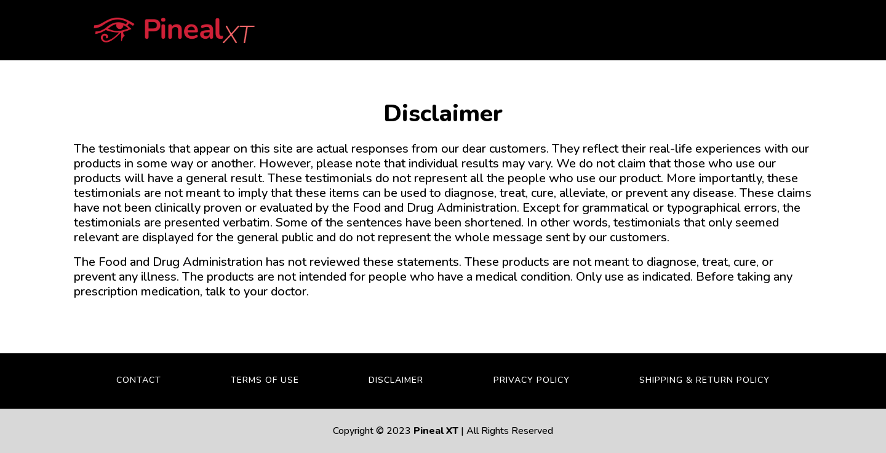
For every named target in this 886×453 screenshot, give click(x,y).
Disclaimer (396, 380)
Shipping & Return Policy (704, 380)
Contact (138, 380)
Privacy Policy (531, 380)
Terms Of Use (265, 380)
